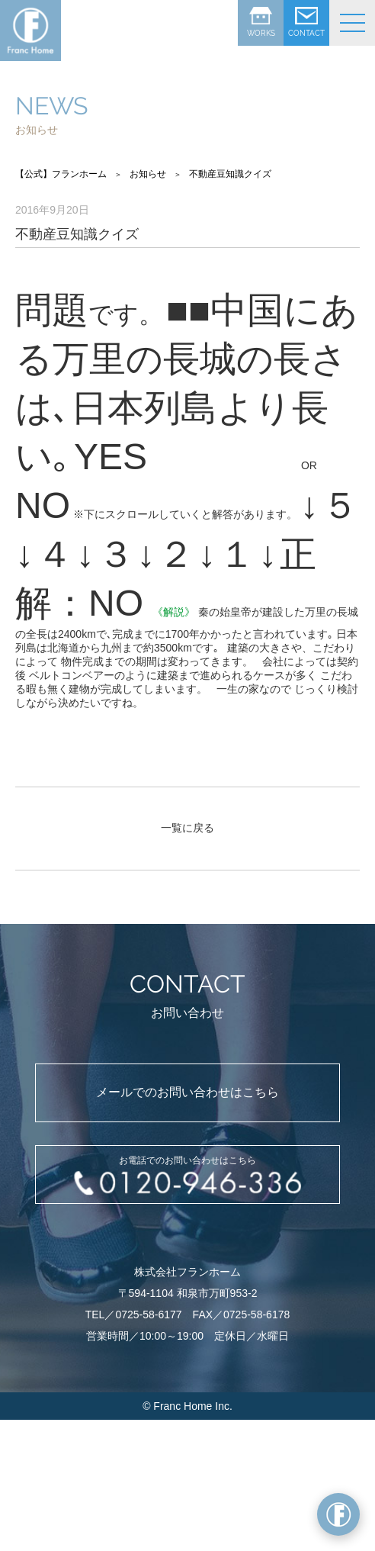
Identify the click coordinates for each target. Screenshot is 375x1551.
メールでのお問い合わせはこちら (187, 1092)
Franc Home (182, 1406)
